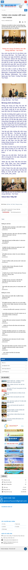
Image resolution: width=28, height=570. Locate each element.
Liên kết (3, 526)
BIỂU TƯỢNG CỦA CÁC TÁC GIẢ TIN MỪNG (15, 385)
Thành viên (17, 524)
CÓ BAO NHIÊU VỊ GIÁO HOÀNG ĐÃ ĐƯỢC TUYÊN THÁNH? (15, 410)
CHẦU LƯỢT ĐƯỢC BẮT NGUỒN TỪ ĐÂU (15, 406)
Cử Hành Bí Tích (6, 365)
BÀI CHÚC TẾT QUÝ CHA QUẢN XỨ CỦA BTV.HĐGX (16, 389)
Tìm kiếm (17, 526)
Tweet (3, 219)
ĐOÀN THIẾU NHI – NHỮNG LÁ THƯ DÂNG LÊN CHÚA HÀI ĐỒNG (15, 381)
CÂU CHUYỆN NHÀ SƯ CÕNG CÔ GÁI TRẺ (16, 393)
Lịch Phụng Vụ (5, 371)
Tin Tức (3, 524)
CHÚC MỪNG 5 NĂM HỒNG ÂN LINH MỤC (15, 415)
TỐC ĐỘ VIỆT (12, 548)
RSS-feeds (4, 529)
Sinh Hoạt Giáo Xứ (6, 368)
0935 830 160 (9, 498)
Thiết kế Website (4, 548)
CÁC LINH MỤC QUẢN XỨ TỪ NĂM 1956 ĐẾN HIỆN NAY (16, 401)
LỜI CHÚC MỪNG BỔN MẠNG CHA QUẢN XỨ (15, 419)
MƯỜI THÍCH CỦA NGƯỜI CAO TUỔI (15, 396)
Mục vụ (3, 362)
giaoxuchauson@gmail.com (15, 501)
